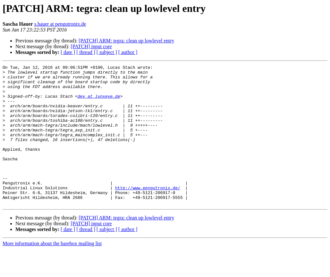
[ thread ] (85, 52)
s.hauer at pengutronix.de (60, 24)
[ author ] (128, 52)
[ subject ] (107, 52)
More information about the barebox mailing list (52, 271)
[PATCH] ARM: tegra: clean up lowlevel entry (126, 40)
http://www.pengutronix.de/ (147, 213)
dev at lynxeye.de (99, 103)
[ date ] (68, 52)
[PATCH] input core (91, 46)
